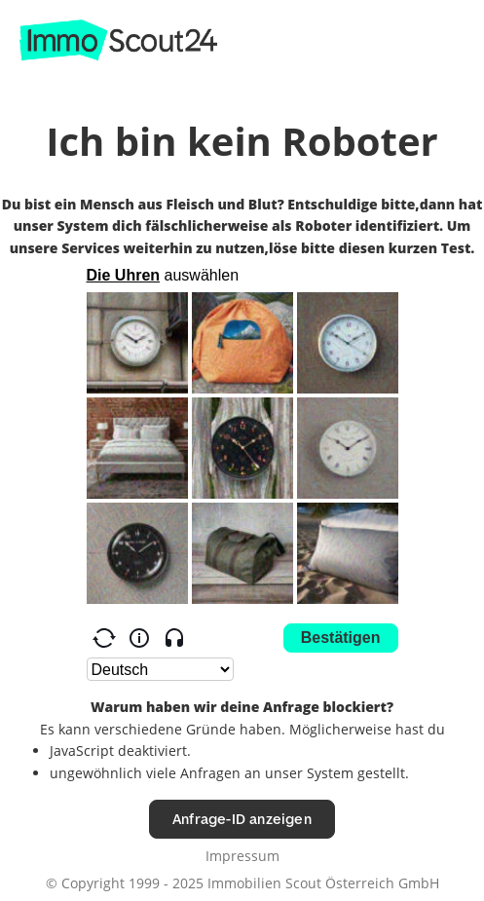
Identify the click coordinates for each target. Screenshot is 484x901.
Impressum (242, 855)
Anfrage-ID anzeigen (242, 818)
